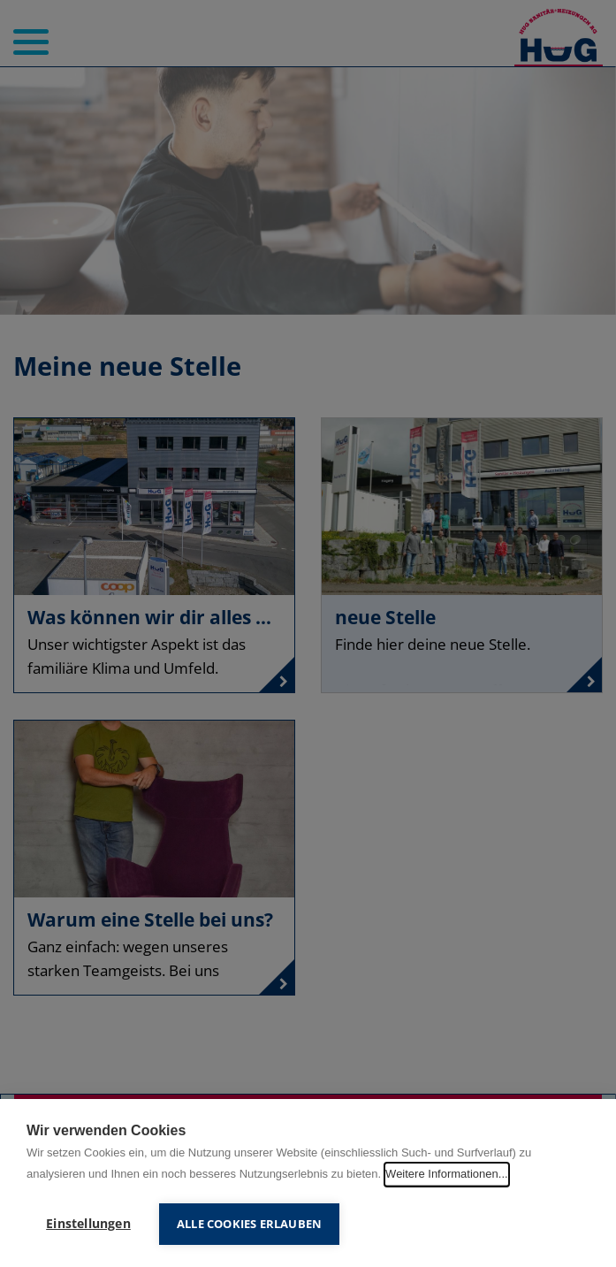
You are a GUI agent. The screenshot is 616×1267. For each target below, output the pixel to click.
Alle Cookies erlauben (249, 1224)
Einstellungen (88, 1224)
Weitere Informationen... (446, 1173)
